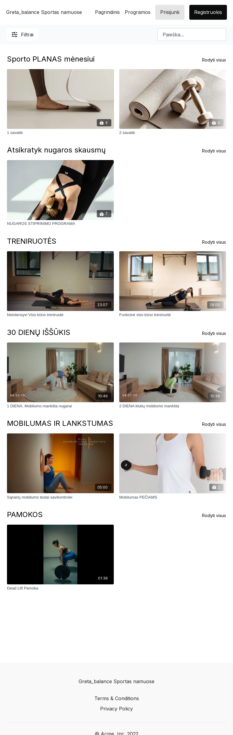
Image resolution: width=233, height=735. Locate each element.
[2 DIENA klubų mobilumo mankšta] (172, 406)
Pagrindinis (107, 12)
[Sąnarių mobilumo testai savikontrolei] (60, 497)
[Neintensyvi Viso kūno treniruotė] (60, 315)
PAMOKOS (25, 514)
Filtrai (22, 35)
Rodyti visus (214, 59)
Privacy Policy (116, 709)
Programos (137, 12)
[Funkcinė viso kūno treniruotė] (172, 315)
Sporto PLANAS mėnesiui (51, 59)
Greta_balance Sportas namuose (44, 12)
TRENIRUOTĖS (31, 241)
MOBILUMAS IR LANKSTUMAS (60, 423)
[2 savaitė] (172, 133)
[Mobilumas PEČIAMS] (172, 497)
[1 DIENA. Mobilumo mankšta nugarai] (60, 406)
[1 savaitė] (60, 133)
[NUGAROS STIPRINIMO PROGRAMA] (60, 224)
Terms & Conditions (116, 698)
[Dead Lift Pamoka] (60, 588)
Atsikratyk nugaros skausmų (56, 149)
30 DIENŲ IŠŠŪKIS (38, 332)
